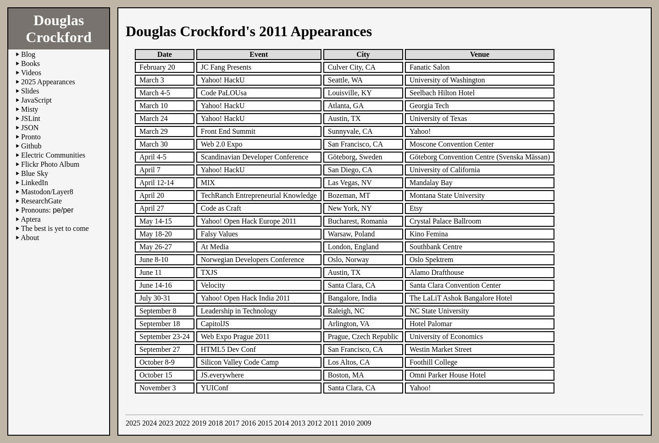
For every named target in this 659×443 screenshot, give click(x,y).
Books (30, 63)
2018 (215, 423)
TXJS (209, 272)
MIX (208, 182)
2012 (314, 423)
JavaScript (36, 100)
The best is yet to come (55, 228)
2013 (298, 423)
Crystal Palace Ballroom (445, 221)
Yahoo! (420, 388)
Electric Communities (53, 155)
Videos (31, 73)
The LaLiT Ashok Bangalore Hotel (461, 298)
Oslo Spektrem (432, 259)
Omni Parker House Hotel (448, 375)
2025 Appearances (48, 82)
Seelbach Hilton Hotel (442, 93)
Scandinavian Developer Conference (255, 157)
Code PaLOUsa (224, 93)
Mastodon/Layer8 (47, 192)
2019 (199, 423)
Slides (30, 91)
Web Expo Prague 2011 (235, 336)
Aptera (31, 219)
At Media (215, 247)
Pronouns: (47, 210)
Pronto (31, 137)
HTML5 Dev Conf (228, 349)
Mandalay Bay (431, 182)
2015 (265, 423)
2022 (182, 423)
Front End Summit (228, 131)
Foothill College (433, 362)
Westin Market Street (441, 349)
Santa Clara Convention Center (455, 285)
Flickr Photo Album (50, 164)
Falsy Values (219, 234)
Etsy (416, 208)
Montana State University (447, 195)
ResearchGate (41, 201)
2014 (281, 423)
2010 (347, 423)
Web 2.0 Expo (222, 144)
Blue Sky (34, 173)
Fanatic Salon (430, 67)
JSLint (30, 118)
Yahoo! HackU (223, 80)
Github (31, 146)
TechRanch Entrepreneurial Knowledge (259, 195)
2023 (166, 423)
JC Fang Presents (226, 67)
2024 (149, 423)
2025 (133, 423)
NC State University (439, 311)
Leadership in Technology (239, 311)
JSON (30, 127)
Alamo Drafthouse (437, 272)
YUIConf (214, 388)
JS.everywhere (222, 375)
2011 (331, 423)
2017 (232, 423)
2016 (248, 423)
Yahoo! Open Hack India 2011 (245, 298)
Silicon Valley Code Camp (240, 362)
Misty (29, 109)
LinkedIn (34, 182)
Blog (28, 54)
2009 (363, 423)
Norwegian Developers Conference (253, 259)
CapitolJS (215, 324)
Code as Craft (221, 208)
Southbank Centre (436, 247)
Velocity (213, 285)
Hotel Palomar (431, 324)
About (30, 237)
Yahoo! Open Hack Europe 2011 (248, 221)
